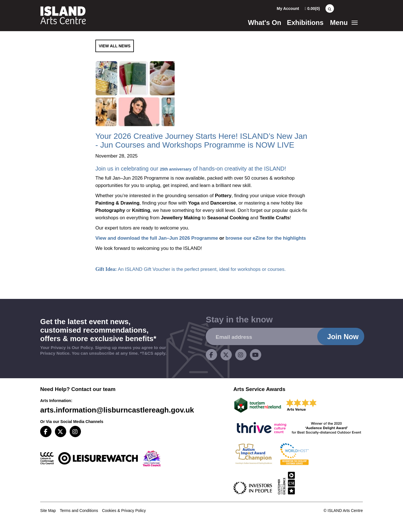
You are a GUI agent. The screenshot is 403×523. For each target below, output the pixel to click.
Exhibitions (305, 22)
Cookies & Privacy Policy (124, 510)
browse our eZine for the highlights (266, 238)
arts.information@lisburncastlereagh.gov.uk (117, 410)
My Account (288, 8)
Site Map (48, 510)
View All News (114, 46)
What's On (264, 22)
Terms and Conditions (79, 510)
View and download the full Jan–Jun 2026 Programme (156, 238)
